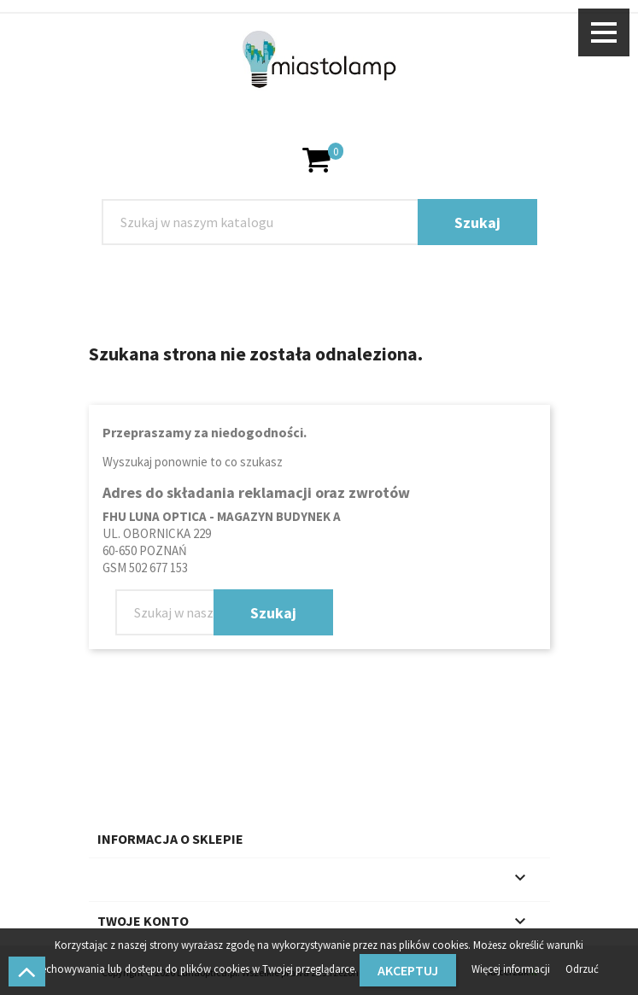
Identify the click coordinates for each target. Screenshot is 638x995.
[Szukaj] (319, 222)
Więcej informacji (512, 968)
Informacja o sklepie (170, 838)
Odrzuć (582, 968)
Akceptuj (408, 970)
